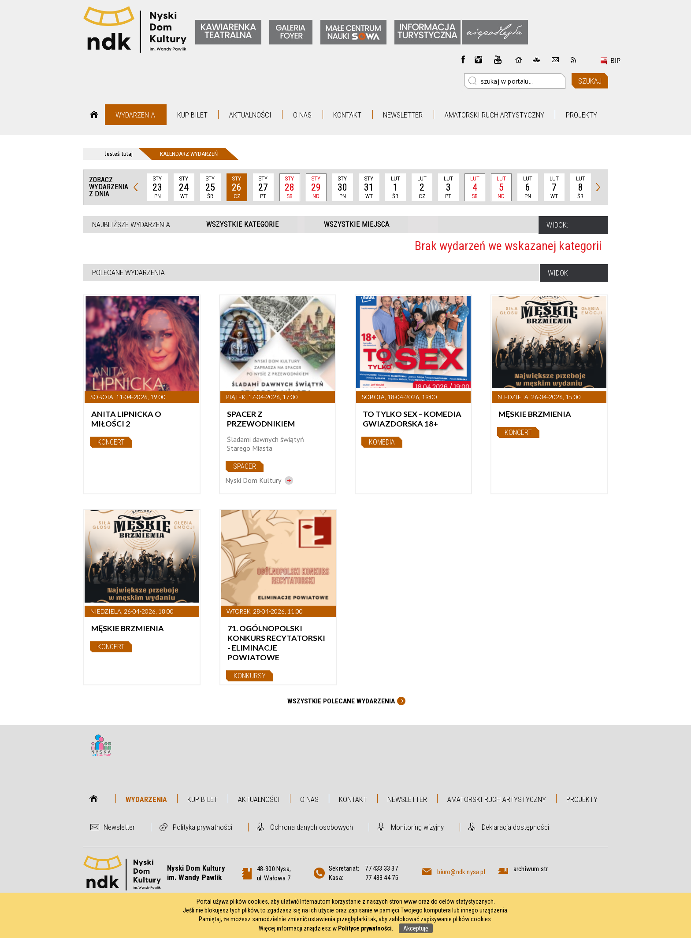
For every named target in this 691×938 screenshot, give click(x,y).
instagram (478, 59)
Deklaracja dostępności (515, 827)
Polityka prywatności (202, 827)
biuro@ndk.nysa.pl (461, 872)
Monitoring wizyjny (417, 827)
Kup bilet (192, 114)
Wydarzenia (135, 114)
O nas (302, 114)
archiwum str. (531, 869)
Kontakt (347, 114)
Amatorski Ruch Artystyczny (494, 114)
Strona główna (94, 114)
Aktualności (250, 114)
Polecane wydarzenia (128, 272)
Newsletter (403, 114)
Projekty (581, 114)
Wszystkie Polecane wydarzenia (341, 701)
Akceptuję (415, 928)
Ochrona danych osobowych (311, 827)
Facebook (463, 59)
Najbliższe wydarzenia (131, 224)
